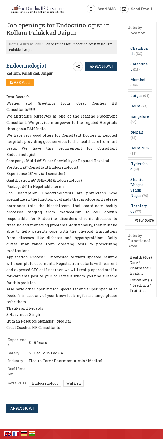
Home (13, 44)
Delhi (135, 106)
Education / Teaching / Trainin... (140, 285)
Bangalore (139, 116)
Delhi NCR (139, 147)
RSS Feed (20, 82)
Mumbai (138, 79)
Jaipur (136, 95)
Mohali (137, 132)
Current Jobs (31, 44)
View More (144, 220)
